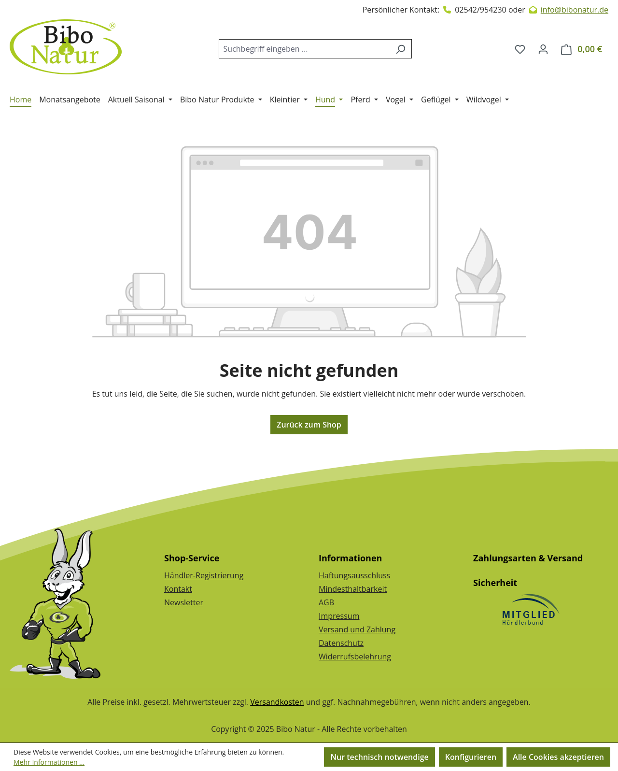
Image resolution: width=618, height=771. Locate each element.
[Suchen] (400, 48)
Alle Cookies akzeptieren (558, 757)
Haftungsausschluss (354, 575)
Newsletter (183, 602)
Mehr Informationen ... (49, 762)
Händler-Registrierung (203, 575)
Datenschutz (341, 643)
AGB (326, 602)
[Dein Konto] (543, 48)
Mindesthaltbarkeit (353, 589)
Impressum (339, 616)
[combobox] (304, 48)
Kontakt (178, 589)
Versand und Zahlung (357, 629)
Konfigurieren (470, 757)
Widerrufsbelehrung (355, 656)
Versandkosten (277, 702)
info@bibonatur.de (574, 9)
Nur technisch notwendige (379, 757)
